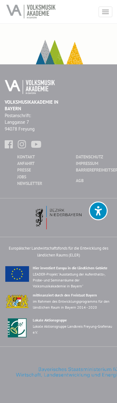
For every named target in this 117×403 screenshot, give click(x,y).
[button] (98, 211)
